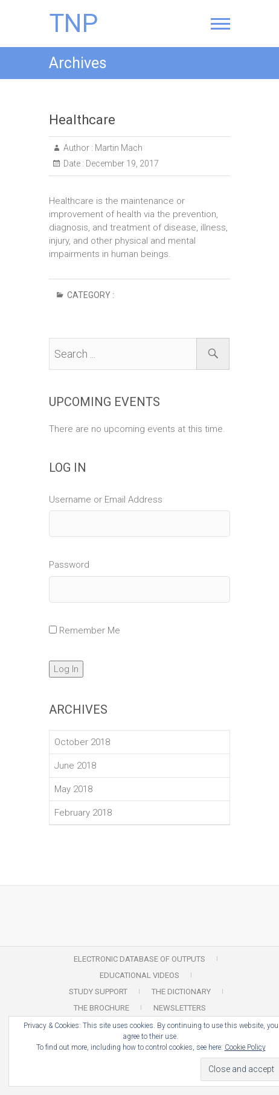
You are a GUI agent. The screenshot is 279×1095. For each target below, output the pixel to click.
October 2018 (82, 742)
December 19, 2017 (121, 163)
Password (69, 564)
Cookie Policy (245, 1047)
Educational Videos (139, 975)
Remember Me (89, 630)
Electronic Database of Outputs (139, 958)
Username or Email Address (105, 499)
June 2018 (75, 765)
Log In (66, 669)
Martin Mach (118, 148)
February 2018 (83, 812)
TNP (73, 23)
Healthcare (82, 119)
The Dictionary (181, 991)
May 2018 (73, 789)
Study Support (98, 991)
